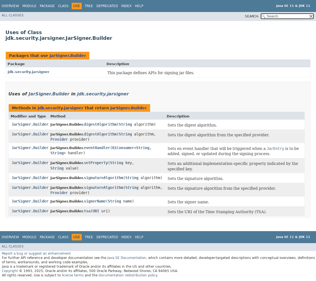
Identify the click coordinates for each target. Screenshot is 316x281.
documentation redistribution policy (128, 275)
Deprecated (107, 6)
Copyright (10, 271)
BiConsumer (123, 148)
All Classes (13, 15)
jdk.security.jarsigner (28, 72)
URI (96, 211)
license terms (73, 275)
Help (139, 6)
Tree (89, 6)
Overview (10, 6)
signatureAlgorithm (103, 178)
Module (29, 6)
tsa (87, 211)
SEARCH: (252, 16)
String (125, 124)
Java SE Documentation (126, 258)
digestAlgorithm (100, 124)
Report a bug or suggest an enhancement (36, 253)
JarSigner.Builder (68, 55)
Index (126, 6)
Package (47, 6)
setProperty (96, 163)
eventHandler (97, 148)
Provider (59, 139)
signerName (95, 201)
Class (63, 6)
